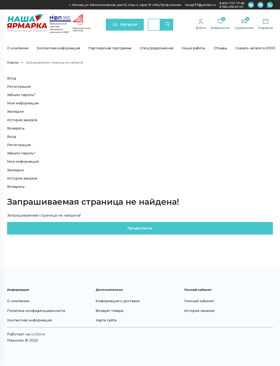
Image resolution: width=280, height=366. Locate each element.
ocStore (38, 334)
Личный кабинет (199, 301)
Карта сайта (106, 320)
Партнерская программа (109, 48)
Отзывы (220, 48)
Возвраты (15, 128)
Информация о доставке (118, 301)
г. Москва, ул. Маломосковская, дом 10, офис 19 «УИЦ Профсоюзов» (126, 5)
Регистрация (19, 86)
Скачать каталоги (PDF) (255, 48)
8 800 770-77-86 (231, 3)
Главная (13, 62)
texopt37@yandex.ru (200, 5)
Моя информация (23, 103)
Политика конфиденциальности (36, 311)
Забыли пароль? (21, 95)
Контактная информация (58, 48)
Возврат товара (109, 311)
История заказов (22, 120)
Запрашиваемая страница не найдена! (54, 62)
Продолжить (140, 228)
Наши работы (193, 48)
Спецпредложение (157, 48)
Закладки (15, 111)
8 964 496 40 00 (231, 7)
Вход (11, 78)
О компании (17, 48)
